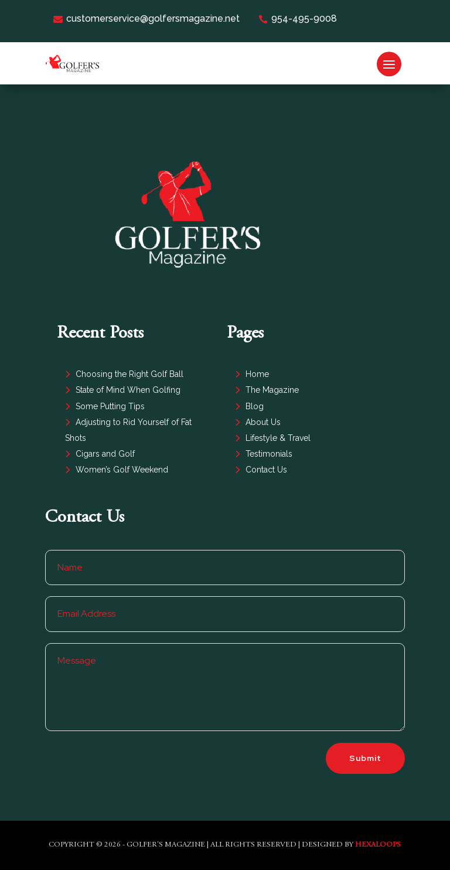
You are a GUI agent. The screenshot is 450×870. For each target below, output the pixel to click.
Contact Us (266, 469)
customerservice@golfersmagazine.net (146, 18)
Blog (255, 406)
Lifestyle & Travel (278, 438)
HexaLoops (378, 845)
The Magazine (272, 390)
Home (257, 374)
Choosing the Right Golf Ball (129, 374)
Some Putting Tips (110, 406)
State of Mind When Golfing (128, 390)
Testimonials (269, 453)
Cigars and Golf (105, 453)
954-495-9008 (297, 18)
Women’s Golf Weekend (122, 469)
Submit (365, 758)
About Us (263, 422)
